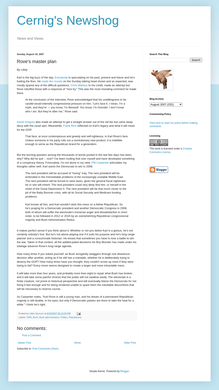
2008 (29, 317)
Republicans (75, 317)
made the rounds (51, 81)
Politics (64, 317)
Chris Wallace (79, 85)
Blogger (124, 371)
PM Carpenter (100, 162)
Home (77, 342)
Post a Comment (31, 335)
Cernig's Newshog (68, 20)
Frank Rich (70, 125)
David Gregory (26, 122)
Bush (35, 317)
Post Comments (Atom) (45, 348)
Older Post (130, 342)
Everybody (61, 77)
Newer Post (24, 342)
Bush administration (49, 317)
